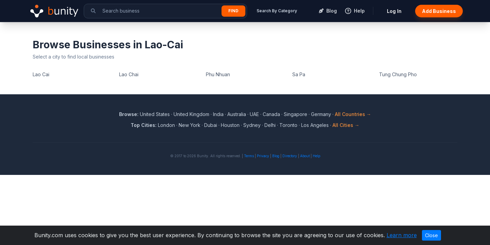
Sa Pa (298, 74)
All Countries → (353, 114)
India (218, 114)
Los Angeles (315, 125)
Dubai (210, 125)
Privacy (263, 156)
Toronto (288, 125)
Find (233, 10)
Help (316, 156)
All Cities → (345, 125)
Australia (236, 114)
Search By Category (277, 10)
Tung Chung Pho (398, 74)
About (305, 156)
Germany (321, 114)
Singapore (295, 114)
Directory (289, 156)
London (166, 125)
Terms (249, 156)
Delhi (270, 125)
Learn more (402, 235)
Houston (230, 125)
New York (189, 125)
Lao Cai (41, 74)
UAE (254, 114)
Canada (271, 114)
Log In (394, 11)
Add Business (439, 11)
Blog (275, 156)
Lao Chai (128, 74)
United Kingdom (191, 114)
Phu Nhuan (218, 74)
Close (431, 235)
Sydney (252, 125)
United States (155, 114)
